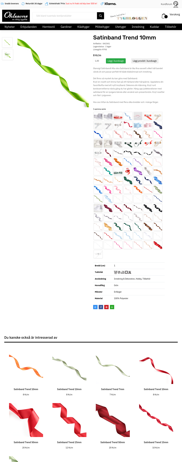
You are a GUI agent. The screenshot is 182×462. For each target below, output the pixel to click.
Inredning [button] (138, 27)
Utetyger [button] (120, 27)
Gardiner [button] (66, 27)
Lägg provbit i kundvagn (145, 60)
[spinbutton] (98, 60)
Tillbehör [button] (170, 27)
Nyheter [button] (10, 27)
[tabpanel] (26, 370)
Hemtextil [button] (48, 27)
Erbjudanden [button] (28, 27)
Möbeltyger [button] (102, 27)
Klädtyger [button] (83, 27)
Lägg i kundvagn (116, 60)
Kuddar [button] (154, 27)
